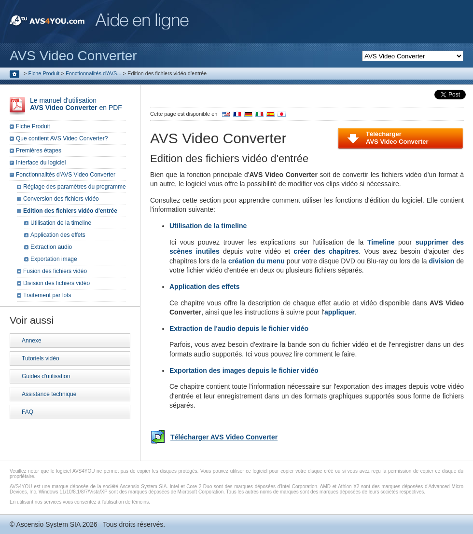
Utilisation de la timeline (60, 222)
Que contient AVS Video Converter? (62, 138)
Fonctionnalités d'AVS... (94, 73)
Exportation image (53, 259)
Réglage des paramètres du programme (74, 186)
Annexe (32, 340)
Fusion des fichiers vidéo (55, 271)
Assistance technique (49, 394)
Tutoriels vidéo (40, 358)
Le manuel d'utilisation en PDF (76, 103)
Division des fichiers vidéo (56, 283)
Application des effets (57, 235)
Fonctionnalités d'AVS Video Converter (65, 174)
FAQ (27, 412)
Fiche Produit (44, 73)
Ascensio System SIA (48, 524)
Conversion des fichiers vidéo (61, 198)
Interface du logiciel (41, 162)
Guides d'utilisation (46, 376)
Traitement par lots (47, 295)
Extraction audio (51, 247)
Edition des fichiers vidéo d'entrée (70, 210)
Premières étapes (38, 150)
